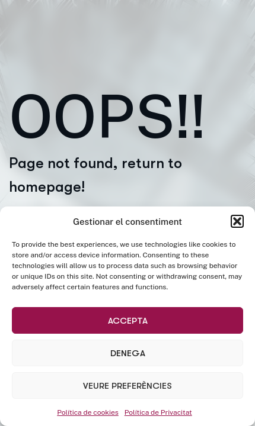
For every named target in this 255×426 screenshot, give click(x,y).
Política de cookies (88, 412)
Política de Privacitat (158, 412)
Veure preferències (127, 385)
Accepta (128, 320)
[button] (237, 221)
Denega (127, 353)
